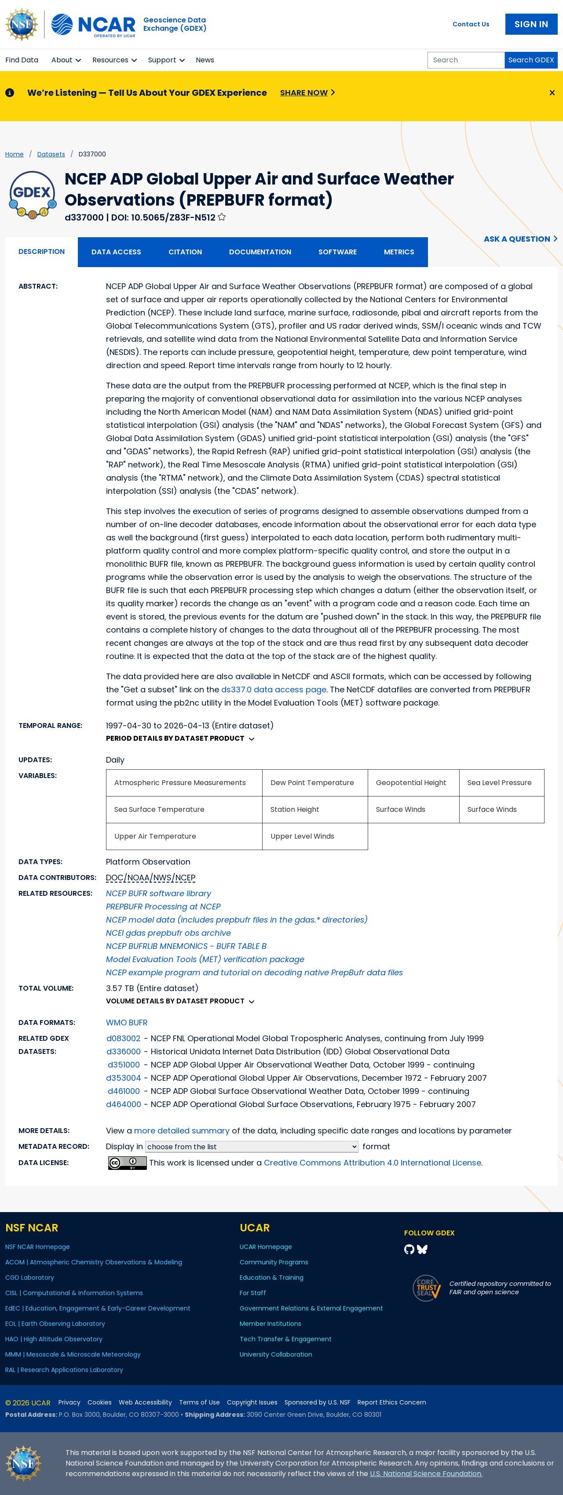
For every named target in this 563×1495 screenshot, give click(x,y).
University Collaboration (276, 1354)
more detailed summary (182, 1130)
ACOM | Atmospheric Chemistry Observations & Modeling (93, 1262)
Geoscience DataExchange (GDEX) (175, 24)
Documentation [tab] (260, 252)
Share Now (304, 92)
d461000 (124, 1091)
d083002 (123, 1038)
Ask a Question (517, 238)
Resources (110, 60)
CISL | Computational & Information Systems (74, 1293)
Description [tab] (41, 251)
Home (14, 154)
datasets (51, 154)
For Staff (253, 1293)
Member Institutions (270, 1323)
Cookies (100, 1402)
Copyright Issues (252, 1402)
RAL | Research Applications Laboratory (64, 1369)
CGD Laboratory (29, 1277)
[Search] (466, 60)
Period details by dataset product (182, 738)
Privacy (69, 1402)
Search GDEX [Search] (531, 60)
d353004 (123, 1077)
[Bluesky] (422, 1249)
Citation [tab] (185, 252)
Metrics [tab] (399, 252)
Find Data (21, 60)
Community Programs (274, 1262)
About (62, 60)
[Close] (551, 93)
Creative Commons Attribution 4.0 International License (372, 1162)
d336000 (123, 1051)
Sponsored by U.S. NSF (318, 1402)
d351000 (124, 1064)
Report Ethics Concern (392, 1402)
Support (162, 60)
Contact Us (471, 24)
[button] (78, 60)
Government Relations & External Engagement (311, 1308)
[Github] (410, 1249)
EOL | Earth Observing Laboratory (55, 1323)
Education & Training (271, 1277)
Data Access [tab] (116, 252)
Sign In (531, 24)
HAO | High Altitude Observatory (53, 1339)
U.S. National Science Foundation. (426, 1474)
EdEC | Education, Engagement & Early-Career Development (97, 1308)
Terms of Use (199, 1402)
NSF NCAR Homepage (37, 1246)
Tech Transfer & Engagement (286, 1339)
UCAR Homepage (266, 1246)
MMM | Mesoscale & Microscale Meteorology (73, 1354)
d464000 (123, 1104)
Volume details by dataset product (182, 1001)
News (205, 60)
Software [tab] (337, 252)
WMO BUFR (127, 1022)
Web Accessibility (145, 1402)
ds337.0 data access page (273, 689)
